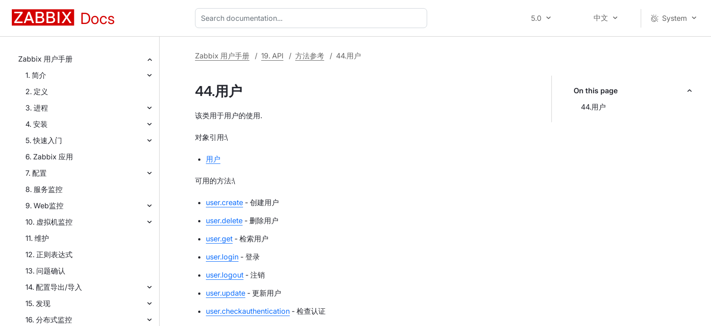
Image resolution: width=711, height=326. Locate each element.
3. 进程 (36, 107)
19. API (272, 55)
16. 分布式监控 (48, 319)
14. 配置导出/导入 (53, 287)
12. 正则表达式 (49, 254)
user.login (222, 256)
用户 (213, 158)
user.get (219, 238)
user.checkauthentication (248, 311)
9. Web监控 (44, 205)
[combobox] (313, 18)
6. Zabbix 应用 (49, 156)
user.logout (224, 274)
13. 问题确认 (45, 270)
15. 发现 (37, 303)
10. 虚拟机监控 (49, 221)
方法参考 (309, 55)
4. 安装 (36, 124)
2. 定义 (36, 91)
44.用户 (593, 106)
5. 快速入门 (43, 140)
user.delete (224, 220)
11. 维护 (37, 238)
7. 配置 (36, 172)
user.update (225, 292)
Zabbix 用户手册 (45, 58)
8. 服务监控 (44, 189)
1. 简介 (35, 75)
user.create (224, 202)
